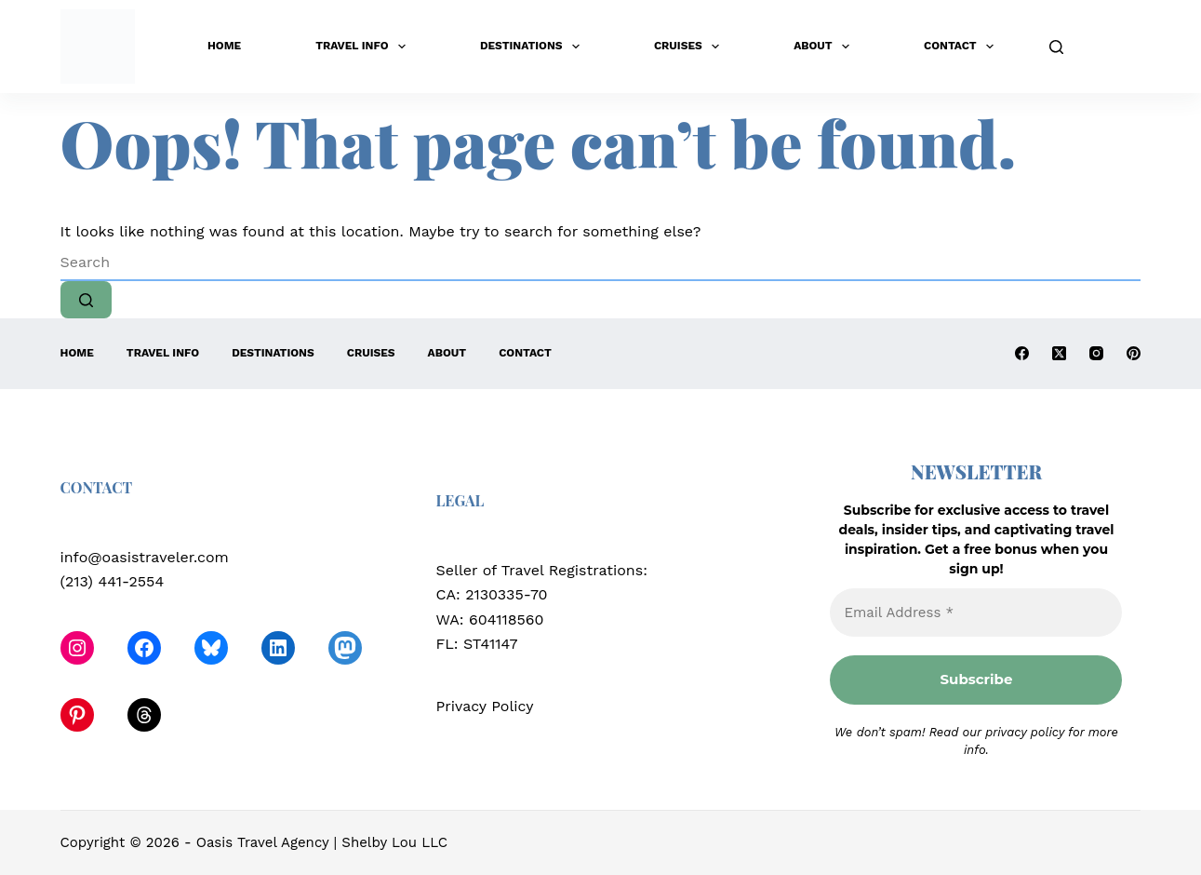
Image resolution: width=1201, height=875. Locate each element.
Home (224, 45)
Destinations (533, 46)
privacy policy (1024, 732)
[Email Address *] (976, 613)
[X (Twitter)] (1059, 353)
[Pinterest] (1134, 353)
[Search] (1056, 47)
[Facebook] (1022, 353)
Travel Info (364, 46)
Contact (962, 46)
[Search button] (86, 299)
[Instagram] (1096, 353)
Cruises (690, 46)
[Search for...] (600, 262)
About (825, 46)
